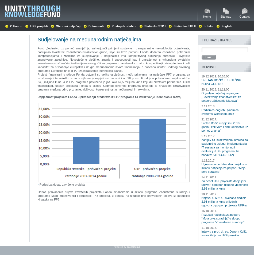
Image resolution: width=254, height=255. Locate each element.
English (226, 26)
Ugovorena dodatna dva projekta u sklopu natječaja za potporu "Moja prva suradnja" (224, 168)
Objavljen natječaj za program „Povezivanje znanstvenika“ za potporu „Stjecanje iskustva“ (221, 97)
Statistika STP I (155, 26)
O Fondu (16, 26)
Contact (245, 15)
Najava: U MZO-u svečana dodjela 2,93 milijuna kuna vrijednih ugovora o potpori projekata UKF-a (224, 201)
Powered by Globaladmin (127, 247)
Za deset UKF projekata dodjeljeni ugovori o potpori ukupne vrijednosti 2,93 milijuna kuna (225, 184)
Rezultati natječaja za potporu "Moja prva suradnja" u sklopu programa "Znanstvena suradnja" (223, 218)
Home (207, 15)
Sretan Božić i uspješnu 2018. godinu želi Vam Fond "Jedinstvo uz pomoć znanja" (225, 126)
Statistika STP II (184, 26)
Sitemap (225, 15)
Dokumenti (96, 26)
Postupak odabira (124, 26)
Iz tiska (209, 26)
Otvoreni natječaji (68, 26)
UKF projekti (39, 26)
